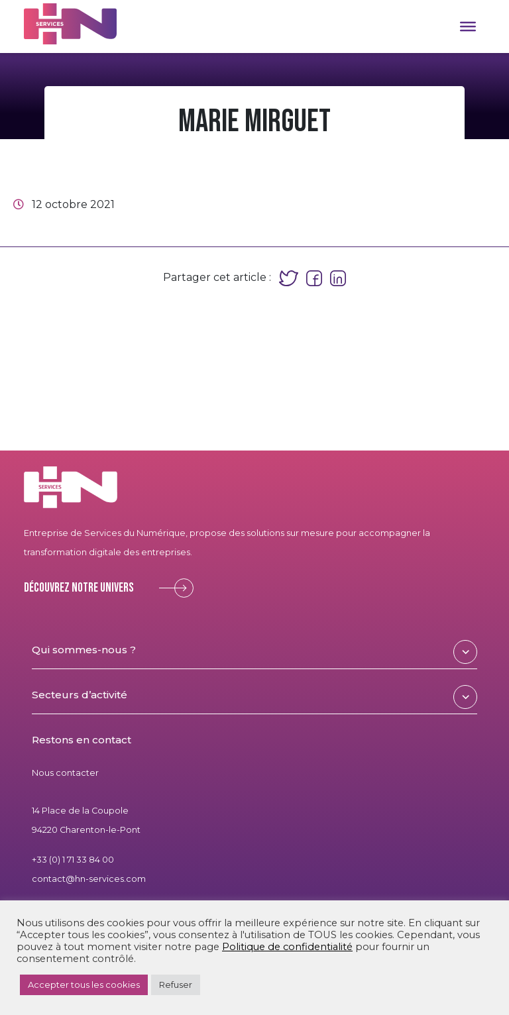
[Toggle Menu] (468, 26)
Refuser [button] (175, 984)
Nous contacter (65, 773)
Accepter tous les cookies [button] (84, 984)
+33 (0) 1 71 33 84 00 (73, 860)
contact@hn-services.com (89, 879)
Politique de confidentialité (287, 947)
